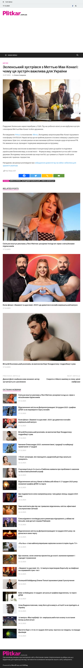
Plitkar (17, 135)
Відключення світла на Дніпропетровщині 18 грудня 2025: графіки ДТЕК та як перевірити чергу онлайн (47, 408)
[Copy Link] (47, 175)
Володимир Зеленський (31, 181)
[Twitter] (35, 175)
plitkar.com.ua (67, 657)
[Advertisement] (41, 36)
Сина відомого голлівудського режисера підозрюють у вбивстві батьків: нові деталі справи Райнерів (46, 519)
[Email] (58, 175)
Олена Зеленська (48, 181)
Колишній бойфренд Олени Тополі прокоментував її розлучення (46, 580)
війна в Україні (15, 181)
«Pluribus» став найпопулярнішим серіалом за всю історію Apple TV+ (47, 543)
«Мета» (35, 135)
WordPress (15, 665)
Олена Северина (20, 75)
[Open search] (77, 55)
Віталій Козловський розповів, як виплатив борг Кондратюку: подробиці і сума (39, 364)
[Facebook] (24, 175)
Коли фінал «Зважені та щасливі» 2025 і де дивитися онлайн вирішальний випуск (40, 305)
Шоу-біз (5, 63)
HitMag (25, 665)
